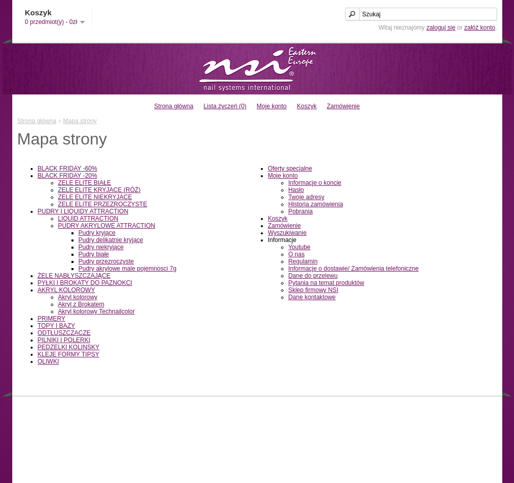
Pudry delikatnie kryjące (111, 240)
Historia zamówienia (315, 204)
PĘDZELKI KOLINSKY (69, 347)
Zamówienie (343, 106)
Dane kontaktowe (312, 297)
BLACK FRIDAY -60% (67, 168)
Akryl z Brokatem (81, 304)
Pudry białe (94, 254)
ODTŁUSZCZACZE (64, 332)
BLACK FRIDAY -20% (67, 175)
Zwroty (162, 426)
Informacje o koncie (314, 182)
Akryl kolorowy (77, 297)
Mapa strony (80, 121)
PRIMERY (51, 318)
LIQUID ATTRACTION (88, 218)
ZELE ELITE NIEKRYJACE (95, 197)
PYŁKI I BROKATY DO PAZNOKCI (85, 282)
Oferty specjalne (290, 168)
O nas (296, 254)
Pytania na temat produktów (326, 282)
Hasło (296, 190)
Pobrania (300, 211)
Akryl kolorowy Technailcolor (96, 311)
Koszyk (307, 106)
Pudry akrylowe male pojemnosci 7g (128, 268)
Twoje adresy (306, 197)
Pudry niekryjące (101, 247)
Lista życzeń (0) (225, 106)
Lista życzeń (425, 435)
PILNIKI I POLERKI (64, 340)
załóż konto (479, 27)
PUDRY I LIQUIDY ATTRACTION (83, 211)
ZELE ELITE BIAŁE (84, 182)
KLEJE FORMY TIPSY (69, 354)
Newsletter (422, 443)
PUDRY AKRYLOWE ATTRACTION (107, 225)
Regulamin (302, 261)
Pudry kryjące (97, 232)
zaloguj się (440, 27)
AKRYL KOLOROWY (66, 290)
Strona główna (173, 106)
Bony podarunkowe (306, 426)
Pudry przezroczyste (106, 261)
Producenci (295, 417)
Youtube (299, 247)
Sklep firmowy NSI (313, 290)
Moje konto (272, 106)
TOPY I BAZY (57, 325)
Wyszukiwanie (287, 232)
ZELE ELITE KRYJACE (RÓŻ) (99, 190)
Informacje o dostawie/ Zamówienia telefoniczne (353, 268)
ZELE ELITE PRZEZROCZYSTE (103, 204)
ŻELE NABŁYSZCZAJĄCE (74, 275)
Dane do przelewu (313, 275)
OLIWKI (48, 361)
